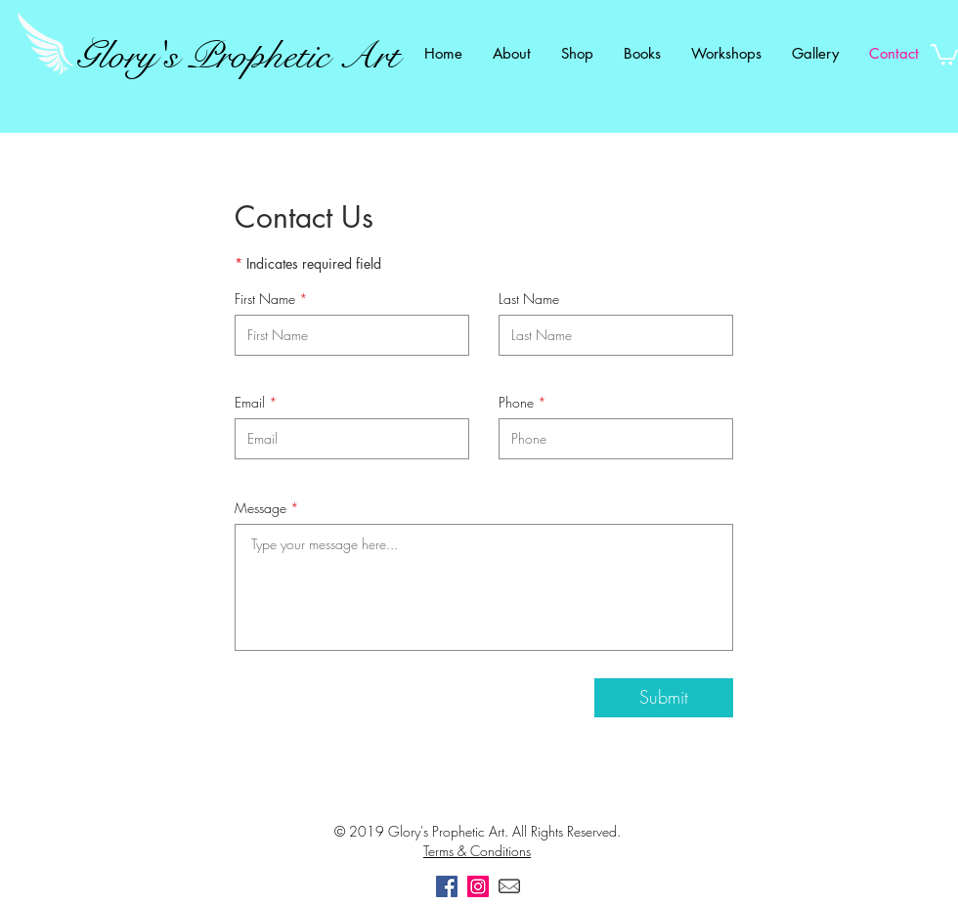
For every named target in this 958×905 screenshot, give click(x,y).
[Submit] (663, 697)
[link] (944, 53)
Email (250, 402)
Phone (516, 402)
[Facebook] (446, 886)
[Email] (509, 886)
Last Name (529, 299)
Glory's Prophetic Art (237, 55)
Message (260, 508)
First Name (265, 299)
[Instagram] (478, 886)
